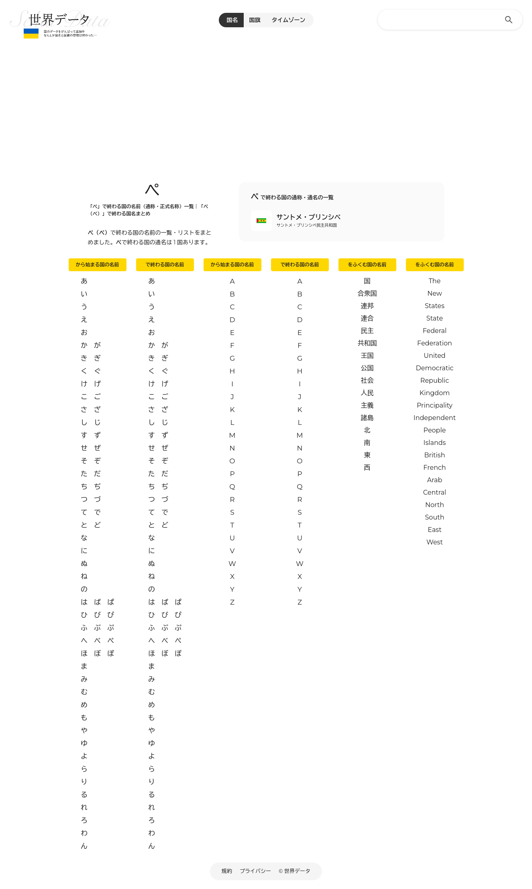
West (434, 542)
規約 (227, 871)
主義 (367, 405)
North (434, 505)
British (434, 455)
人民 (367, 393)
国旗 (255, 20)
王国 (367, 355)
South (434, 517)
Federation (434, 343)
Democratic (435, 368)
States (434, 306)
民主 (367, 331)
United (434, 355)
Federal (435, 331)
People (435, 430)
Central (434, 492)
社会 (367, 380)
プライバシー (255, 871)
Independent (435, 418)
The (435, 281)
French (434, 467)
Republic (434, 380)
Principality (435, 405)
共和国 (367, 343)
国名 (232, 20)
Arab (434, 480)
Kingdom (435, 393)
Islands (435, 443)
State (434, 318)
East (434, 530)
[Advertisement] (266, 100)
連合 (367, 318)
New (434, 293)
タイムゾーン (289, 20)
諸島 (367, 418)
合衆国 (367, 293)
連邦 (367, 306)
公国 (367, 368)
